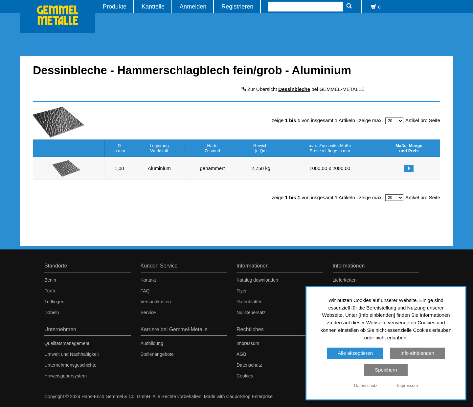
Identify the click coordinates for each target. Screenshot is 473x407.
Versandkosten (156, 301)
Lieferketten (345, 280)
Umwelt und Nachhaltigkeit (71, 354)
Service (148, 312)
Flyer (241, 290)
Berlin (50, 280)
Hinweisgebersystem (65, 375)
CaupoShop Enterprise (249, 396)
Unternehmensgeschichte (70, 365)
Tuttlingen (54, 301)
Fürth (49, 290)
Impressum (247, 343)
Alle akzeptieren (355, 353)
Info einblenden (417, 353)
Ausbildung (152, 343)
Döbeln (51, 312)
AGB (241, 354)
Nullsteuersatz (251, 312)
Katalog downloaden (257, 280)
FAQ (145, 290)
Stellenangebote (157, 354)
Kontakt (148, 280)
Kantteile (153, 6)
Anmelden (193, 6)
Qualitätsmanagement (66, 343)
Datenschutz (249, 365)
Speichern (386, 370)
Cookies (244, 375)
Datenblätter (248, 301)
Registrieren (237, 6)
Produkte (114, 6)
